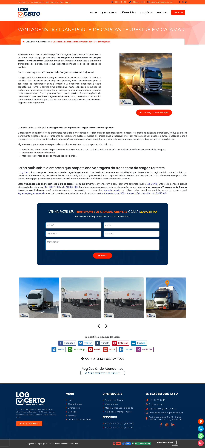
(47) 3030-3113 (70, 187)
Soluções (73, 412)
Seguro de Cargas (114, 400)
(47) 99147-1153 (118, 2)
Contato (178, 12)
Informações (44, 41)
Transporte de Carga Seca (119, 427)
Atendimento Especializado (119, 408)
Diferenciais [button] (127, 12)
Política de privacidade (80, 419)
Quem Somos (108, 12)
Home (93, 12)
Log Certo (28, 41)
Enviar (102, 255)
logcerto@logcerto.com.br (160, 2)
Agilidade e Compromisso (118, 412)
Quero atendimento (29, 423)
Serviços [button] (161, 12)
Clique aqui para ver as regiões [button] (101, 373)
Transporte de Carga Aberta (119, 423)
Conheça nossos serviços (154, 112)
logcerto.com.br (112, 190)
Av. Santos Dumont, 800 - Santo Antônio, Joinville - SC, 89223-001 (133, 193)
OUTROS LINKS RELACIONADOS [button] (104, 358)
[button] (98, 326)
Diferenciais (74, 408)
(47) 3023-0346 (137, 2)
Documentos (111, 404)
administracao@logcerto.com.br (164, 412)
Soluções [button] (145, 12)
